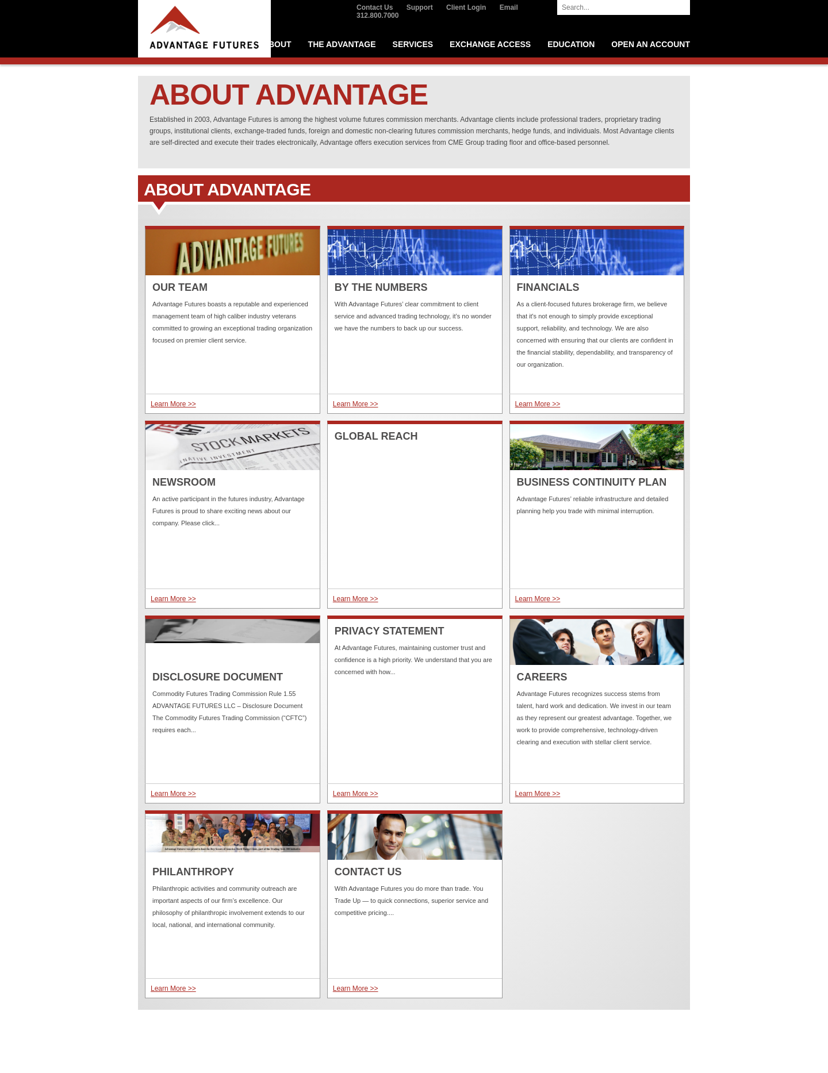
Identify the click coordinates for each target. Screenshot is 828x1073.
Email (509, 7)
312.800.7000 (377, 15)
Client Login (466, 7)
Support (420, 7)
